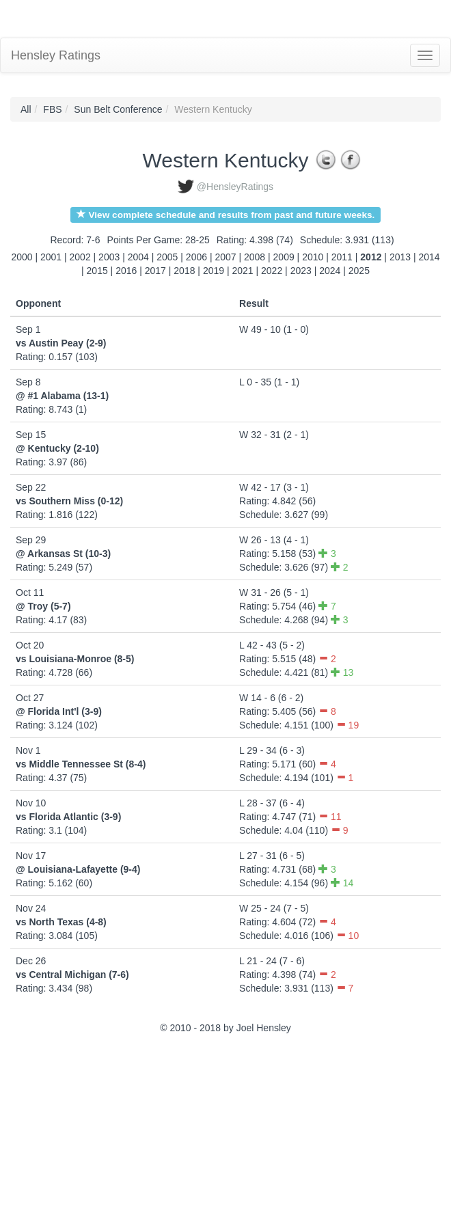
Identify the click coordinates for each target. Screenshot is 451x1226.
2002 (80, 256)
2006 (196, 256)
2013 (400, 256)
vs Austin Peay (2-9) (61, 343)
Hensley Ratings (55, 55)
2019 (213, 270)
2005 (167, 256)
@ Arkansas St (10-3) (63, 553)
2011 (342, 256)
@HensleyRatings (235, 186)
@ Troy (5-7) (43, 606)
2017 (155, 270)
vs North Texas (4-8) (61, 921)
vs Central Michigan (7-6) (72, 974)
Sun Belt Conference (118, 109)
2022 (271, 270)
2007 (225, 256)
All (25, 109)
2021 (242, 270)
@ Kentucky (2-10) (57, 448)
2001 (51, 256)
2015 (97, 270)
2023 (301, 270)
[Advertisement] (109, 17)
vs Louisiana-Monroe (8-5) (75, 658)
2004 (138, 256)
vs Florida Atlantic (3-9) (68, 816)
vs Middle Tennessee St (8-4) (81, 764)
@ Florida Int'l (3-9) (59, 711)
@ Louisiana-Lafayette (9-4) (78, 869)
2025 (359, 270)
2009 (284, 256)
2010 (312, 256)
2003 (109, 256)
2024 (329, 270)
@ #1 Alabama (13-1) (62, 395)
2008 (254, 256)
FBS (52, 109)
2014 (428, 256)
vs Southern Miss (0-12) (69, 500)
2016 (126, 270)
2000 (21, 256)
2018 (184, 270)
